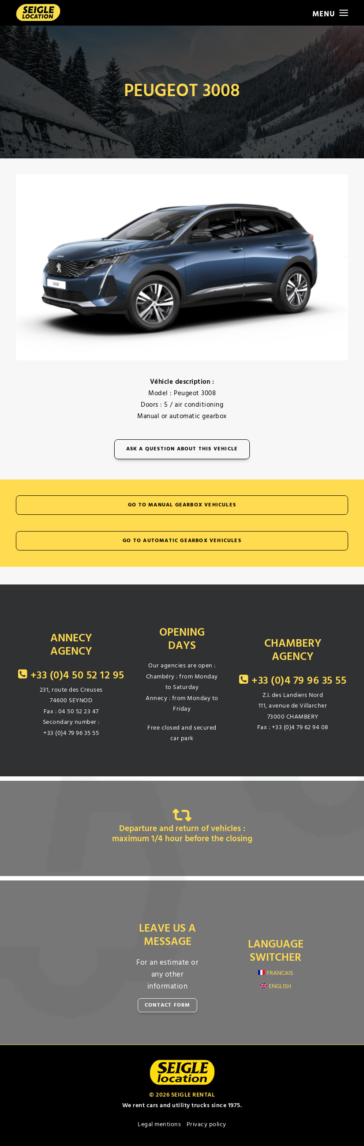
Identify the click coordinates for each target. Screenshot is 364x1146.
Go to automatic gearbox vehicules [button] (182, 540)
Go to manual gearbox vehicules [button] (182, 505)
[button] (330, 13)
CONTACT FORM (167, 1005)
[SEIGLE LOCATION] (38, 13)
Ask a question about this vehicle (182, 449)
